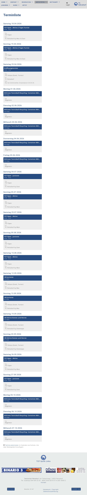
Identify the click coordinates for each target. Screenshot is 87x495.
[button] (22, 33)
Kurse (16, 5)
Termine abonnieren (12, 445)
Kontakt (14, 2)
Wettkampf (55, 2)
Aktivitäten (41, 2)
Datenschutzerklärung (50, 491)
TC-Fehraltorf (82, 4)
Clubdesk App (76, 489)
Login (68, 4)
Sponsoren (11, 489)
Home (4, 2)
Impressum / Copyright (50, 489)
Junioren (5, 5)
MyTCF (25, 5)
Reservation (27, 2)
